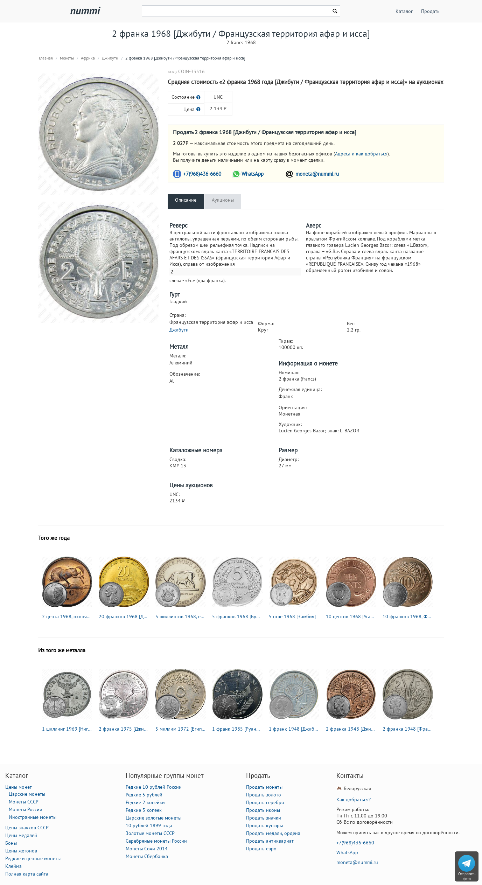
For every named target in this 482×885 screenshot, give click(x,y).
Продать (430, 11)
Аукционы (223, 200)
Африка (88, 58)
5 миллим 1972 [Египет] (180, 729)
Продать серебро (265, 802)
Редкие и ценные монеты (33, 858)
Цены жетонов (21, 851)
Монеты (67, 58)
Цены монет (18, 787)
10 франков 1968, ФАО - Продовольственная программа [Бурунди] (408, 616)
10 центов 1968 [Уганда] (351, 616)
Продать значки (263, 818)
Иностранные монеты (32, 817)
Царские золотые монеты (153, 818)
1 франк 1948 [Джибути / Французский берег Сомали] (294, 729)
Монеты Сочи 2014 (147, 848)
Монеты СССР (24, 802)
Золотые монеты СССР (150, 833)
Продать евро (261, 848)
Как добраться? (353, 799)
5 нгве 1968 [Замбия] (292, 616)
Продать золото (263, 795)
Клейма (13, 866)
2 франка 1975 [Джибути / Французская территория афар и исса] (124, 729)
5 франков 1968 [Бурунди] (237, 616)
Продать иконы (263, 810)
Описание (185, 200)
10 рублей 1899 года (149, 825)
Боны (11, 843)
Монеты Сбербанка (147, 856)
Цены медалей (21, 835)
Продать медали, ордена (273, 833)
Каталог (404, 11)
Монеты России (25, 809)
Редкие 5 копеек (144, 810)
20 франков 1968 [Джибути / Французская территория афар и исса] (124, 616)
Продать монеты (264, 787)
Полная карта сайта (26, 874)
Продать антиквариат (270, 841)
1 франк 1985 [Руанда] (237, 729)
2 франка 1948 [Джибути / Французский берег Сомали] (351, 729)
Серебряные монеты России (156, 841)
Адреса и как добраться (361, 154)
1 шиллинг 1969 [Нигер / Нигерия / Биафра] (67, 729)
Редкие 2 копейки (145, 802)
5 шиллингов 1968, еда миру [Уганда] (180, 616)
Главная (46, 58)
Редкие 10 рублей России (154, 787)
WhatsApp (253, 173)
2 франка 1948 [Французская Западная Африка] (408, 729)
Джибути (110, 58)
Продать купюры (264, 825)
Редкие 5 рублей (144, 795)
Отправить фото (466, 876)
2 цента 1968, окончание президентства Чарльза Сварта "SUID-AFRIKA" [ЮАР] (67, 616)
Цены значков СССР (27, 827)
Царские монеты (27, 794)
